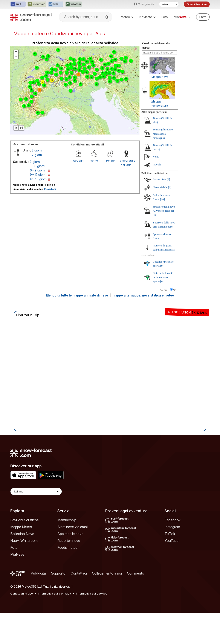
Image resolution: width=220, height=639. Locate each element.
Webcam (78, 160)
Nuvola (157, 164)
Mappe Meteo (21, 527)
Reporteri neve (68, 540)
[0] (161, 265)
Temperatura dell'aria (126, 163)
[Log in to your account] (203, 17)
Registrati (50, 189)
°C (165, 289)
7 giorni (37, 155)
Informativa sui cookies (91, 593)
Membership (66, 520)
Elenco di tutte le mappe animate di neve (77, 295)
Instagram (172, 527)
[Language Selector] (36, 491)
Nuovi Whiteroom (24, 540)
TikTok (170, 534)
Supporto (58, 573)
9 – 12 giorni (38, 174)
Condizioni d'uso (21, 593)
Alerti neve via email (72, 527)
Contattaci (79, 573)
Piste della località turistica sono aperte (163, 277)
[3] (168, 179)
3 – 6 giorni (37, 166)
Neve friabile (160, 187)
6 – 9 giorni (37, 170)
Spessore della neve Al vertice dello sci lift (164, 211)
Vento (94, 160)
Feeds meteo (67, 547)
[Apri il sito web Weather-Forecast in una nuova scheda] (73, 4)
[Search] (107, 17)
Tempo (110, 160)
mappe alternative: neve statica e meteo (143, 295)
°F (174, 289)
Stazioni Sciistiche (24, 520)
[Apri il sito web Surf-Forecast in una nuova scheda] (18, 4)
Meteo (127, 17)
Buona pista (159, 179)
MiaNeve (17, 554)
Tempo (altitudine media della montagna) (163, 133)
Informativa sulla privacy (54, 593)
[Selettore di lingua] (169, 4)
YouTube (172, 540)
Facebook (172, 520)
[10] (162, 199)
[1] (169, 187)
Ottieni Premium (197, 4)
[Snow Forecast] (31, 17)
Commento (135, 573)
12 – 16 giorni (38, 179)
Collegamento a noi (107, 573)
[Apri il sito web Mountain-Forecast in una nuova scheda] (37, 4)
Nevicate (147, 17)
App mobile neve (70, 534)
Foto (165, 17)
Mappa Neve (159, 76)
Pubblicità (38, 573)
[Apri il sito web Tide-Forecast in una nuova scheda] (55, 4)
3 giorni (37, 150)
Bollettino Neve (22, 534)
